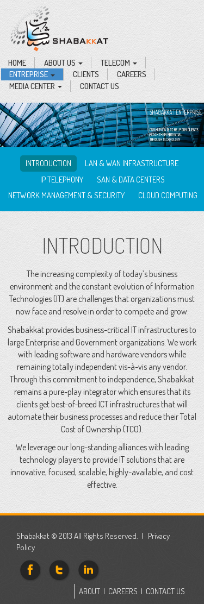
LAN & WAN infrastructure (131, 163)
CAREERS (123, 591)
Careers (131, 74)
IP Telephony (61, 179)
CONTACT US (165, 591)
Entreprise (32, 74)
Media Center (35, 86)
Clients (86, 74)
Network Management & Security (66, 195)
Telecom (119, 63)
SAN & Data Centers (131, 179)
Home (17, 63)
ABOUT (89, 591)
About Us (63, 63)
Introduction (48, 163)
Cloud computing (167, 195)
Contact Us (99, 86)
